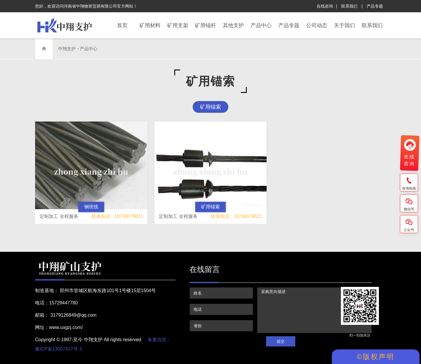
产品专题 (375, 6)
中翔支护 (67, 48)
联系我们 (349, 6)
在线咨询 (325, 6)
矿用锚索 (210, 107)
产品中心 (88, 48)
